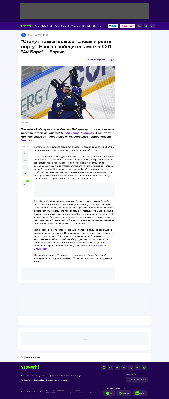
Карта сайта (39, 380)
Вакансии (65, 376)
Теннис (75, 26)
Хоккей (65, 26)
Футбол (54, 26)
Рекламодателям (38, 376)
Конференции (26, 380)
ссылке (94, 150)
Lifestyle (86, 26)
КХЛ (23, 35)
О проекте (25, 376)
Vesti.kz (26, 140)
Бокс (37, 26)
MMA (45, 26)
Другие (97, 26)
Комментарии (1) (97, 59)
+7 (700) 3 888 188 (137, 380)
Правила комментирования (57, 380)
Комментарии (76, 376)
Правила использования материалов (55, 392)
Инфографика (53, 376)
